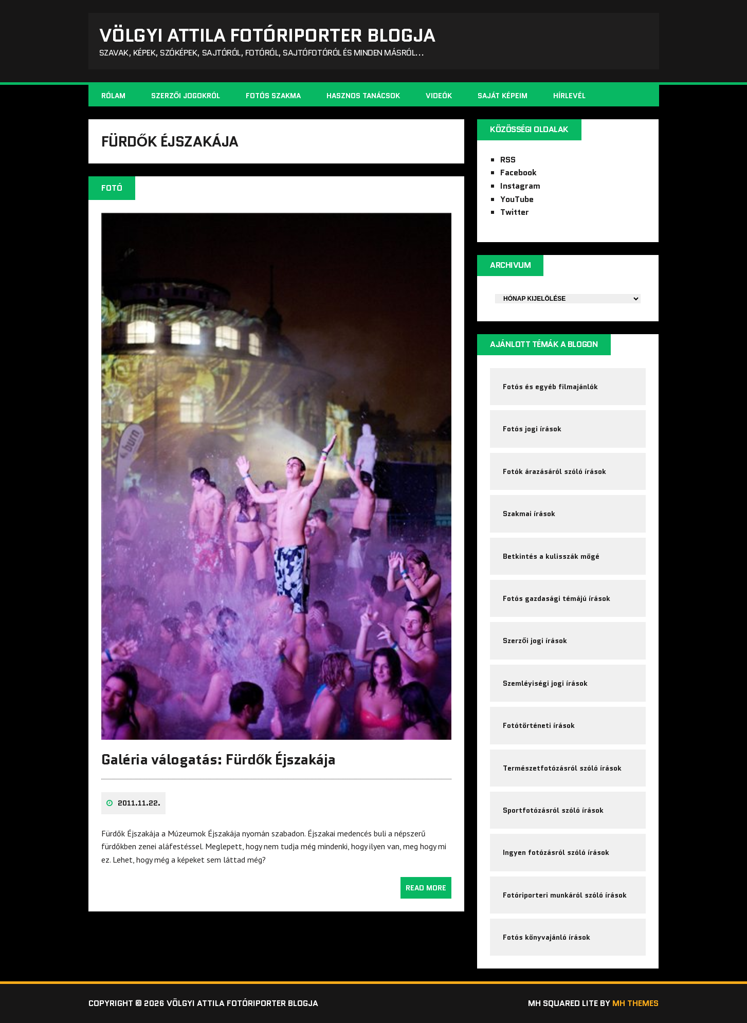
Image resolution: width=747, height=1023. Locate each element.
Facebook (518, 172)
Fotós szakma (273, 95)
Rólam (113, 95)
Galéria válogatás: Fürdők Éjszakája (218, 759)
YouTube (517, 199)
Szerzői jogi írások (535, 640)
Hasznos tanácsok (363, 95)
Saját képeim (502, 95)
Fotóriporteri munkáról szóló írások (565, 895)
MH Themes (635, 1003)
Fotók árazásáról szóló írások (554, 471)
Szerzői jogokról (186, 95)
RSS (508, 160)
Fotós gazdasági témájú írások (556, 598)
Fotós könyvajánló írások (546, 937)
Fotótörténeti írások (539, 725)
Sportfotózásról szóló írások (553, 810)
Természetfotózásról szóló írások (562, 768)
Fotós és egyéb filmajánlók (550, 386)
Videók (439, 95)
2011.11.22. (139, 803)
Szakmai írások (529, 513)
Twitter (514, 212)
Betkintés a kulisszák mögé (551, 556)
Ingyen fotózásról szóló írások (556, 852)
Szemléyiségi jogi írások (545, 683)
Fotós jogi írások (532, 429)
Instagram (520, 186)
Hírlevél (569, 95)
